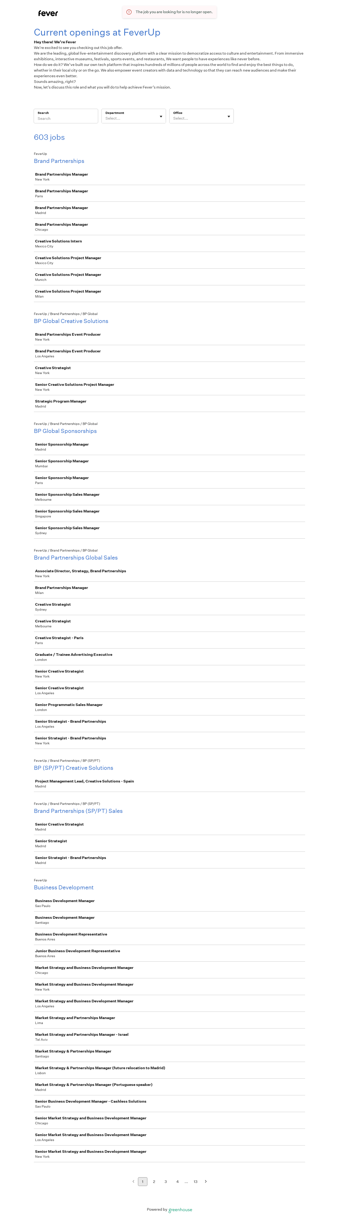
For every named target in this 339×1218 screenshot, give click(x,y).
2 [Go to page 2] (154, 1181)
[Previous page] (133, 1182)
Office (177, 113)
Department (114, 113)
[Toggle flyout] (161, 116)
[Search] (66, 119)
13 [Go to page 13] (196, 1181)
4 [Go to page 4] (177, 1181)
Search (43, 113)
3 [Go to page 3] (166, 1181)
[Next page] (206, 1182)
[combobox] (105, 118)
